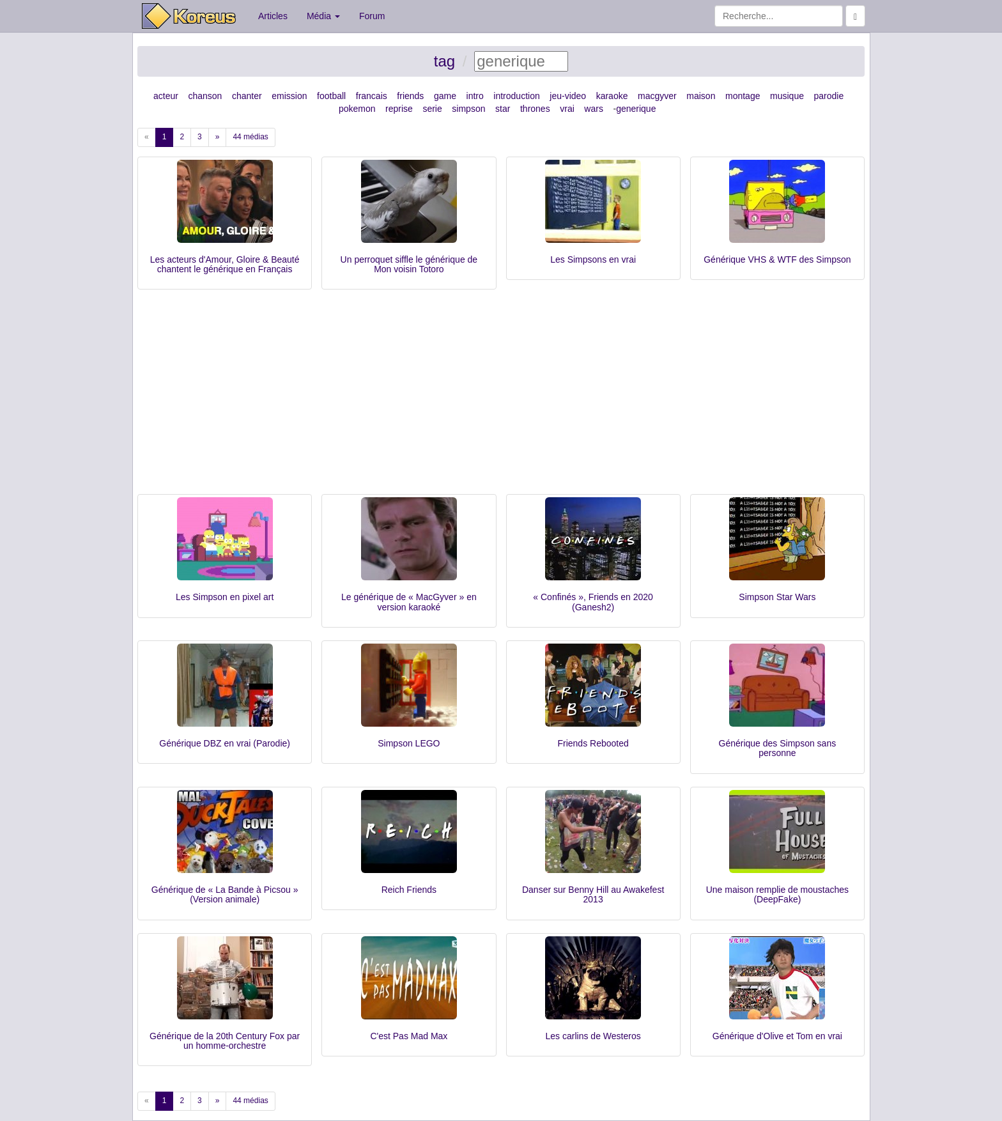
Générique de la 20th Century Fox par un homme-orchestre (225, 1041)
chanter (247, 96)
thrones (535, 109)
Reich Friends (409, 890)
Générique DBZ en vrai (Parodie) (224, 743)
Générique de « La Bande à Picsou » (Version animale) (224, 894)
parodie (829, 96)
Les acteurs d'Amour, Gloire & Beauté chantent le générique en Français (225, 264)
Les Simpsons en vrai (593, 259)
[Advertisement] (501, 398)
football (331, 96)
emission (289, 96)
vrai (567, 109)
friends (410, 96)
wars (593, 109)
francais (371, 96)
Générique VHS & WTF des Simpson (777, 259)
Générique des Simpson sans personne (777, 748)
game (445, 96)
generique (636, 109)
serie (432, 109)
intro (475, 96)
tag (444, 61)
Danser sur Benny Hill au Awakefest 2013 (593, 894)
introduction (516, 96)
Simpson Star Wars (777, 597)
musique (787, 96)
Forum (372, 16)
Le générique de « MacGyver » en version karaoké (409, 602)
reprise (399, 109)
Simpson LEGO (409, 743)
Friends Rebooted (592, 743)
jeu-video (568, 96)
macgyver (657, 96)
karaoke (612, 96)
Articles (273, 16)
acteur (165, 96)
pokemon (357, 109)
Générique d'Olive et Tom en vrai (777, 1036)
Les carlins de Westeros (593, 1036)
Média (323, 16)
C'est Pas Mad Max (408, 1036)
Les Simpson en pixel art (225, 597)
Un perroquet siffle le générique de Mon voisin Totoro (409, 264)
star (502, 109)
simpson (468, 109)
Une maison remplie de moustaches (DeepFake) (777, 894)
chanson (205, 96)
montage (742, 96)
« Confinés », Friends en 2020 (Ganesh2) (593, 602)
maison (700, 96)
